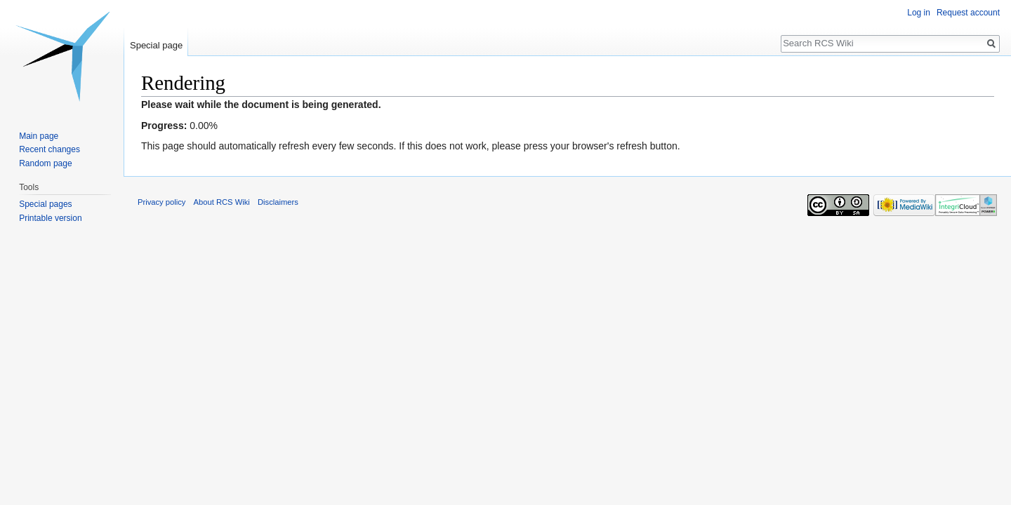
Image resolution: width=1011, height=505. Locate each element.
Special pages (45, 204)
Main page (38, 136)
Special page (156, 45)
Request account (968, 13)
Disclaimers (278, 202)
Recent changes (49, 149)
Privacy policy (161, 202)
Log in (918, 13)
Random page (45, 163)
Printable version (50, 218)
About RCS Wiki (222, 202)
